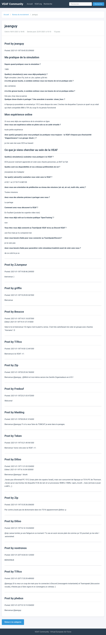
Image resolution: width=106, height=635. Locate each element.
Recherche (48, 4)
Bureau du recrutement (20, 15)
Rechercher (98, 4)
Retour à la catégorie (13, 622)
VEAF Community (12, 4)
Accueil (30, 4)
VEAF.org (38, 4)
